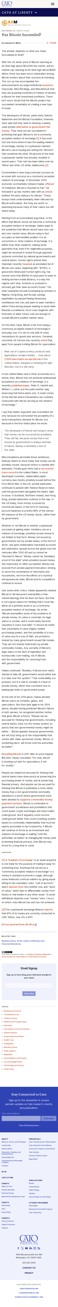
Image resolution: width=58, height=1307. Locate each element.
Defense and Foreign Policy (15, 1022)
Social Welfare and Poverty (15, 1058)
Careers (5, 1166)
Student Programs (38, 1203)
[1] (37, 138)
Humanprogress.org (29, 1293)
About (5, 1139)
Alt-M (19, 941)
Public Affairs (7, 1149)
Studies (32, 1193)
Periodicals (35, 1139)
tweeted (27, 264)
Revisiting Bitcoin (11, 754)
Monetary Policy (10, 1047)
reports (48, 909)
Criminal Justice (10, 1018)
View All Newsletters (29, 1126)
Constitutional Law (11, 1015)
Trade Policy (9, 1069)
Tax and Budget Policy (13, 1062)
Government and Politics (14, 1036)
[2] (46, 165)
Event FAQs (6, 1212)
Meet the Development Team (13, 1197)
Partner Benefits (8, 1190)
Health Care (9, 1040)
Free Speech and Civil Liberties (17, 1029)
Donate (5, 1184)
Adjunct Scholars (8, 1224)
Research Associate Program (40, 1209)
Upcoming (6, 1205)
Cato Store (7, 1178)
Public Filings (34, 1190)
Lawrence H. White (12, 43)
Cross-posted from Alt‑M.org (19, 924)
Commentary (34, 1187)
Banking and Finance (12, 1011)
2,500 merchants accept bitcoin (22, 359)
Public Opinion (10, 1051)
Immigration (9, 1044)
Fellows (5, 1228)
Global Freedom (10, 1033)
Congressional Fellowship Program (12, 1161)
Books (31, 1183)
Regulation (8, 1054)
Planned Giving (8, 1193)
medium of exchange (21, 860)
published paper (20, 385)
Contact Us (28, 1268)
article (48, 191)
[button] (29, 12)
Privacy (29, 1273)
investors (48, 85)
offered (49, 184)
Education (8, 1025)
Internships (33, 1206)
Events (5, 1202)
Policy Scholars (8, 1221)
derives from (16, 887)
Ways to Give (7, 1186)
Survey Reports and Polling (40, 1197)
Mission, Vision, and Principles (14, 1142)
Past (3, 1209)
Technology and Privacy (14, 1065)
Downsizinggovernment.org (29, 1297)
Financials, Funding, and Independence (11, 1153)
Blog (4, 1172)
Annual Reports (8, 1157)
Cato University (35, 1212)
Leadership (6, 1145)
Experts (6, 1218)
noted (44, 340)
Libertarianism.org (29, 1289)
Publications (35, 1180)
